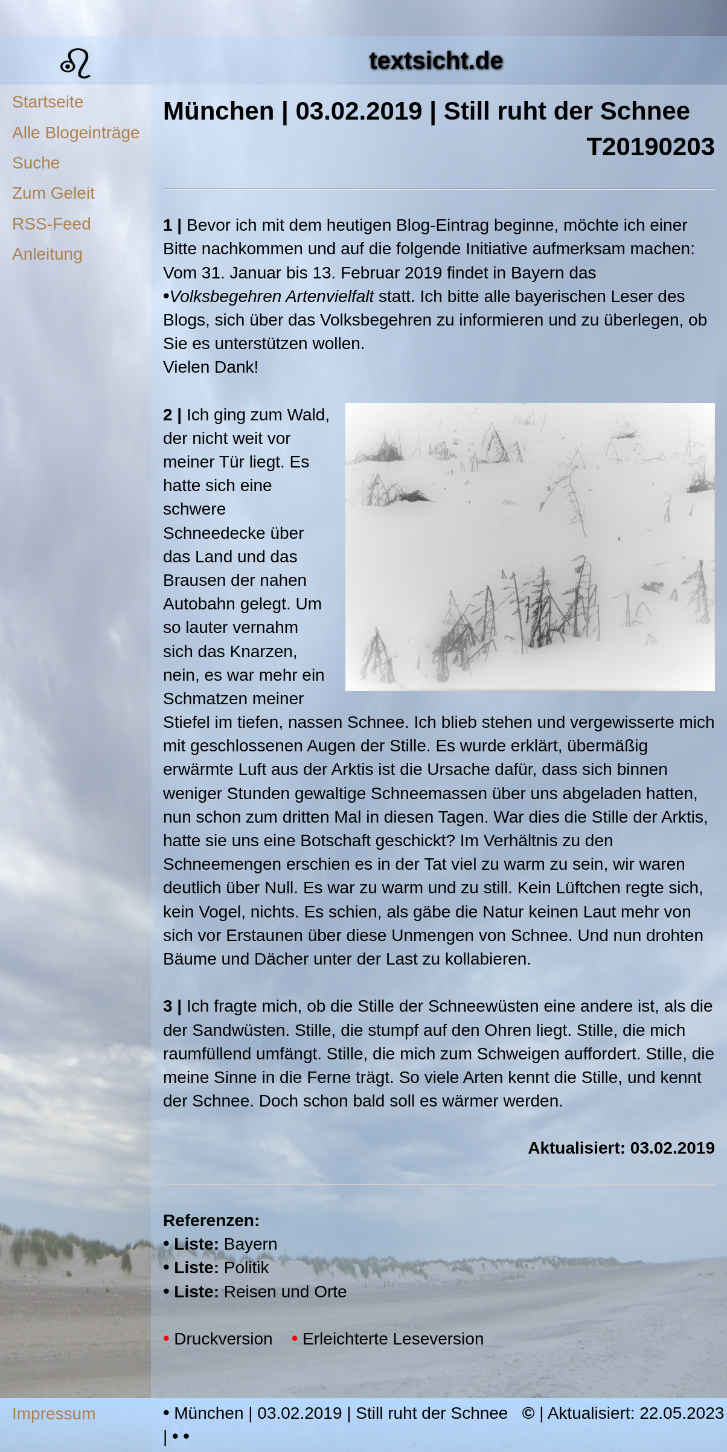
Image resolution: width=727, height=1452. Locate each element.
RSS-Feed (51, 223)
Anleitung (47, 254)
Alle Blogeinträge (76, 132)
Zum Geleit (53, 193)
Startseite (47, 101)
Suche (36, 162)
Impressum (53, 1413)
